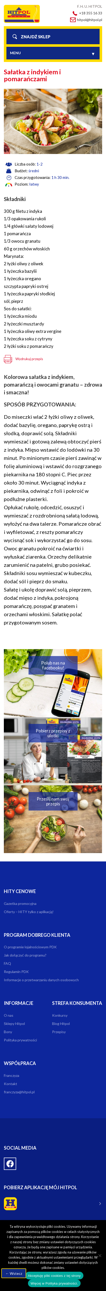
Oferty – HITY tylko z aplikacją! (29, 912)
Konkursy (60, 1015)
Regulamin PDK (16, 971)
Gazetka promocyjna (20, 903)
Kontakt (10, 1083)
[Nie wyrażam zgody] (99, 1255)
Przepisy (59, 1032)
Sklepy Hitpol (14, 1023)
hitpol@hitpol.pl (89, 19)
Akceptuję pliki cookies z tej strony (54, 1276)
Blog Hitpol (61, 1023)
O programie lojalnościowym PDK (30, 947)
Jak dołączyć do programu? (25, 955)
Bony (8, 1032)
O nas (8, 1015)
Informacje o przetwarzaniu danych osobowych (41, 980)
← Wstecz (13, 1273)
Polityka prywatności (20, 1040)
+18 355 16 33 (90, 13)
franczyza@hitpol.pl (19, 1092)
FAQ (7, 963)
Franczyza (11, 1075)
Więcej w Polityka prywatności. (54, 1283)
